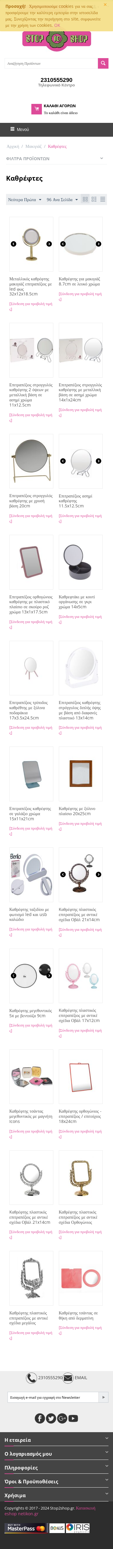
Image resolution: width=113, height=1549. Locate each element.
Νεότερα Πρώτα (24, 200)
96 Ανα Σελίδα (62, 200)
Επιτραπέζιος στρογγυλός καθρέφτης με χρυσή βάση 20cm (30, 500)
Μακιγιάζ (33, 146)
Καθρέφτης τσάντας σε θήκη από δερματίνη (78, 1316)
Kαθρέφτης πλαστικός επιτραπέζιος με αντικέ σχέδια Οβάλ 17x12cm (79, 1015)
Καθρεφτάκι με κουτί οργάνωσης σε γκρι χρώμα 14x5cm (77, 601)
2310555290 (44, 1378)
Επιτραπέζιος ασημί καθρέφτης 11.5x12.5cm (75, 501)
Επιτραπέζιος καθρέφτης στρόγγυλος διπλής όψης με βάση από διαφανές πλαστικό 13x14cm (80, 710)
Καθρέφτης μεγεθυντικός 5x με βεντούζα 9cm (30, 1013)
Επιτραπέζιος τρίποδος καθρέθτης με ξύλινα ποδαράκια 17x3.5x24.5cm (28, 710)
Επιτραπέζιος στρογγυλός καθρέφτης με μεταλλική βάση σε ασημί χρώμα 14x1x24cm (80, 392)
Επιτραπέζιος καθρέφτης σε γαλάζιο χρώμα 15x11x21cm (30, 813)
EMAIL (74, 1378)
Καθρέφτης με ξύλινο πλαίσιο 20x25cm (77, 811)
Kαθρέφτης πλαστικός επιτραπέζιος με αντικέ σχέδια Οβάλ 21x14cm (79, 914)
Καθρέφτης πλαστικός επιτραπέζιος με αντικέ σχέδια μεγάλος (28, 1318)
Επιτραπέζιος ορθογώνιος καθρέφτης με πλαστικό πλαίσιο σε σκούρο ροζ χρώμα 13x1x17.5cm (30, 604)
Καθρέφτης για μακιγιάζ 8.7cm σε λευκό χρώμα (79, 281)
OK (57, 25)
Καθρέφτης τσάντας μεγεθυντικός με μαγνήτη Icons (30, 1116)
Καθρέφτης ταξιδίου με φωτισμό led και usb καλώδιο (29, 914)
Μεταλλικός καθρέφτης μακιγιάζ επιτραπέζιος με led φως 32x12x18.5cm (30, 286)
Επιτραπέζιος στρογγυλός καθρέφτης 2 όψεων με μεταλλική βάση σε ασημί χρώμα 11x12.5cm (30, 395)
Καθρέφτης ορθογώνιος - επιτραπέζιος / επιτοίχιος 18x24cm (80, 1116)
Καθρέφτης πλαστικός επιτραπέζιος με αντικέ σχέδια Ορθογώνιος (78, 1217)
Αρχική (13, 146)
